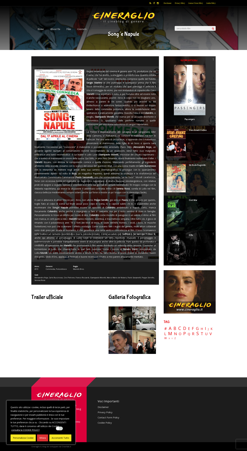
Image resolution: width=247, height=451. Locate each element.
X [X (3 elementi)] (169, 338)
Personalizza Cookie (23, 437)
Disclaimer (168, 3)
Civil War (193, 200)
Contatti (81, 29)
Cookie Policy (211, 3)
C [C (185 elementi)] (179, 328)
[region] (41, 422)
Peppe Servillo (148, 277)
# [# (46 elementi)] (165, 329)
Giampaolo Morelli (98, 277)
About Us (55, 29)
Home (41, 29)
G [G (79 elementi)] (197, 328)
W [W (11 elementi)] (165, 338)
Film (68, 29)
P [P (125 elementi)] (184, 333)
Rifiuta (42, 437)
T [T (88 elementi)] (202, 334)
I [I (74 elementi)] (205, 328)
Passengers (190, 119)
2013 (36, 269)
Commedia (50, 269)
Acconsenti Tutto (60, 437)
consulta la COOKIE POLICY (25, 429)
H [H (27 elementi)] (202, 328)
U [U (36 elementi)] (206, 334)
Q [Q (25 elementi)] (189, 333)
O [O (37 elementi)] (180, 334)
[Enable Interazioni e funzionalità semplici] (59, 428)
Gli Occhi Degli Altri (197, 165)
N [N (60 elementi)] (175, 334)
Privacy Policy (180, 3)
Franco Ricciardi (82, 277)
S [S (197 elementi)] (197, 333)
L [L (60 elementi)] (165, 334)
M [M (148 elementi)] (170, 333)
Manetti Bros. (78, 269)
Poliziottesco (61, 269)
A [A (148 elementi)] (170, 328)
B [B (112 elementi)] (174, 328)
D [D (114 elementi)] (184, 328)
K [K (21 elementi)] (212, 328)
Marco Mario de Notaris (117, 277)
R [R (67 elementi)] (193, 334)
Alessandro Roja (41, 277)
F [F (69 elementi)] (193, 329)
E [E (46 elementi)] (189, 329)
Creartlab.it (66, 446)
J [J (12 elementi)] (208, 329)
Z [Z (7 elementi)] (175, 338)
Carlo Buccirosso (56, 277)
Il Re (191, 235)
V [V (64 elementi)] (211, 334)
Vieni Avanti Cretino (198, 130)
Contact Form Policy (195, 3)
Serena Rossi (39, 280)
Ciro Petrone (69, 277)
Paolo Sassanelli (134, 277)
